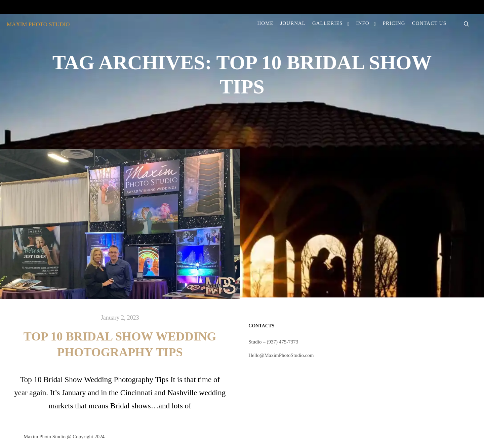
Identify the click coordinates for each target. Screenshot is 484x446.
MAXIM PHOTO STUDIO (38, 24)
